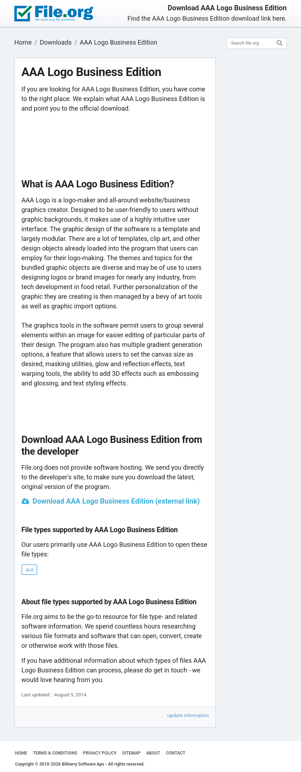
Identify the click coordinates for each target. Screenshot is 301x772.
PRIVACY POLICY (99, 753)
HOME (21, 753)
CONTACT (175, 753)
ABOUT (153, 753)
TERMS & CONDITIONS (55, 753)
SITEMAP (131, 753)
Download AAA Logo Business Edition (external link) (116, 501)
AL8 (29, 569)
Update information (188, 715)
